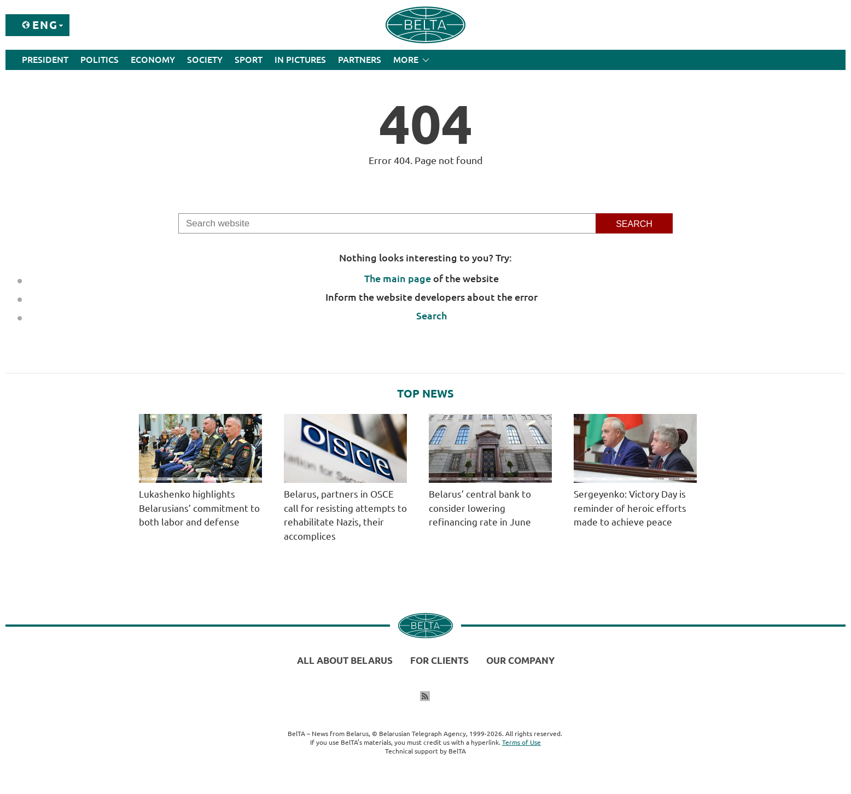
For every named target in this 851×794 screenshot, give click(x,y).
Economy (153, 60)
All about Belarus (345, 660)
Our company (520, 660)
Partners (359, 60)
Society (205, 60)
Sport (249, 60)
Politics (99, 60)
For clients (439, 660)
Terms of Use (521, 742)
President (45, 60)
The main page (397, 278)
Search (431, 315)
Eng (45, 25)
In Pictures (300, 60)
